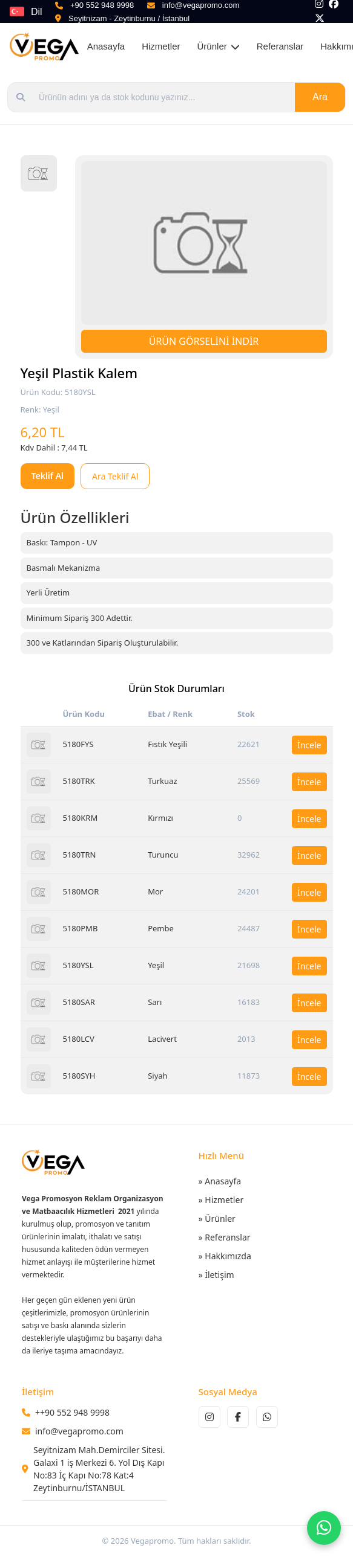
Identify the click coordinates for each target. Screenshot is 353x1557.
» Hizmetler (221, 1199)
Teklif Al (47, 475)
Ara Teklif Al (115, 476)
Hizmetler (161, 46)
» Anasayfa (220, 1181)
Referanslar (280, 46)
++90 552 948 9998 (72, 1412)
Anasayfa (106, 46)
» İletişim (216, 1274)
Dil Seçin (43, 14)
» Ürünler (217, 1218)
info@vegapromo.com (79, 1431)
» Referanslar (225, 1237)
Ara (320, 97)
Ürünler (218, 46)
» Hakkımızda (225, 1256)
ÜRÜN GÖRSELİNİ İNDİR (204, 341)
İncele (309, 745)
